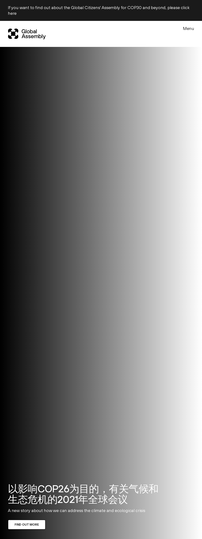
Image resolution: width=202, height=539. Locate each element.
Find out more (27, 524)
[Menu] (188, 33)
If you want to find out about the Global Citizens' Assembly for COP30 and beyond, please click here (99, 10)
